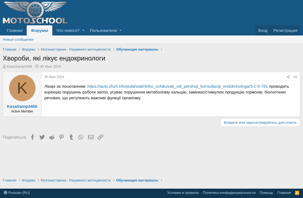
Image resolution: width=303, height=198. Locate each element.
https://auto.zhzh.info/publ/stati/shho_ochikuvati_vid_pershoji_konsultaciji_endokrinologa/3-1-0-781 (177, 86)
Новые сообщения (18, 39)
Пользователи (103, 30)
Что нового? (68, 30)
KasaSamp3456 (19, 66)
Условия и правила (183, 193)
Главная (15, 30)
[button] (83, 30)
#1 (295, 77)
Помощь (266, 193)
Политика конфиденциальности (229, 193)
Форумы (39, 30)
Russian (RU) (17, 193)
